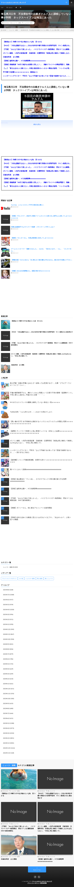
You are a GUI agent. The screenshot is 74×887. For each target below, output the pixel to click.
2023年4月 (6, 728)
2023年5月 (6, 723)
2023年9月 (6, 703)
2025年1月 (6, 624)
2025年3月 (6, 614)
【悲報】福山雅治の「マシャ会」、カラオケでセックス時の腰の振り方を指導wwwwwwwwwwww (38, 480)
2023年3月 (6, 733)
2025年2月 (6, 619)
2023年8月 (6, 708)
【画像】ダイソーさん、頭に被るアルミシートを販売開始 (31, 508)
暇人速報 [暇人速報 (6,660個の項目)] (39, 578)
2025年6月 (6, 599)
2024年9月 (6, 644)
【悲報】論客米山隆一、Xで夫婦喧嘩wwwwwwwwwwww (24, 61)
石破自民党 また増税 (11, 57)
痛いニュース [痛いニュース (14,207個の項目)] (49, 578)
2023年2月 (6, 738)
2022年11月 (6, 753)
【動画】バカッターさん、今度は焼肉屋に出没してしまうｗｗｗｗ (32, 238)
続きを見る (37, 124)
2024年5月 (6, 664)
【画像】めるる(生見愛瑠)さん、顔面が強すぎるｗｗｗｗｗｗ (30, 271)
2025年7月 (6, 594)
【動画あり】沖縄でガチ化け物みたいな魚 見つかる (22, 42)
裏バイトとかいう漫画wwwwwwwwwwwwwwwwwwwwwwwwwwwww (35, 469)
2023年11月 (6, 693)
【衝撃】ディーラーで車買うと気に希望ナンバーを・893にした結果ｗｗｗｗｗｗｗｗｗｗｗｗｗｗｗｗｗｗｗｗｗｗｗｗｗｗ (41, 432)
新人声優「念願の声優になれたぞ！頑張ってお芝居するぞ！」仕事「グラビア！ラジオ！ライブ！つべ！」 (40, 384)
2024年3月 (6, 674)
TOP (2, 7)
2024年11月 (6, 634)
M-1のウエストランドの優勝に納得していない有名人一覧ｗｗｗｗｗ (35, 402)
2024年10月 (6, 639)
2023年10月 (6, 698)
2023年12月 (6, 688)
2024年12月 (6, 629)
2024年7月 (6, 654)
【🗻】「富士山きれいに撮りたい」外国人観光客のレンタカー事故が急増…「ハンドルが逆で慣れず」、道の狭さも (37, 68)
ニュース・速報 (16, 22)
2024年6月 (6, 659)
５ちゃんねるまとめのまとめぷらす (42, 881)
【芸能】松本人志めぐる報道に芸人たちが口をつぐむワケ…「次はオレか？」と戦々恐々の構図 (40, 518)
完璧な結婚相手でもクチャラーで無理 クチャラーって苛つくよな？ (33, 227)
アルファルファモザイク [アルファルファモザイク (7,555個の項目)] (9, 578)
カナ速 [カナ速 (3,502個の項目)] (21, 578)
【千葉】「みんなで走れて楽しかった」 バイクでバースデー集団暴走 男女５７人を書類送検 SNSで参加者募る (37, 49)
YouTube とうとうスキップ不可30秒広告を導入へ (27, 205)
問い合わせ (9, 7)
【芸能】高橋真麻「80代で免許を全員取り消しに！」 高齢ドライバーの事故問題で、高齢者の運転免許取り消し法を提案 (37, 64)
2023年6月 (6, 718)
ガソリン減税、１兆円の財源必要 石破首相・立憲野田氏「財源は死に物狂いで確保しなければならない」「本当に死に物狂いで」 (37, 53)
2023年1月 (6, 743)
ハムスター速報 (28, 22)
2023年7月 (6, 713)
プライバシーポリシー (33, 883)
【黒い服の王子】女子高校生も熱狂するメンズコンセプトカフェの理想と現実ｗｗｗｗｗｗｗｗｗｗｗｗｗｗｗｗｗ (41, 422)
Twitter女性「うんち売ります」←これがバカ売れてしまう (31, 412)
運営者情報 (43, 883)
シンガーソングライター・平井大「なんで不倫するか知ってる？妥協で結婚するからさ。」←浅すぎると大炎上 (37, 76)
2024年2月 (6, 679)
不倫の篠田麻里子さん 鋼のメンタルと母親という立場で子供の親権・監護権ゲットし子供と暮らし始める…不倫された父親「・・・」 (41, 394)
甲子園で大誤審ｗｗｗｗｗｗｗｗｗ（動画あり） (21, 72)
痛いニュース (51, 790)
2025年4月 (6, 609)
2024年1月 (6, 683)
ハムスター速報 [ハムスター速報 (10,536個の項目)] (30, 578)
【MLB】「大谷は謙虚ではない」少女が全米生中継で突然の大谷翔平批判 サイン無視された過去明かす (37, 45)
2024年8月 (6, 649)
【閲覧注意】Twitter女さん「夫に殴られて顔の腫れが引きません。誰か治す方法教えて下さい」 (42, 260)
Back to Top (37, 870)
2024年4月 (6, 669)
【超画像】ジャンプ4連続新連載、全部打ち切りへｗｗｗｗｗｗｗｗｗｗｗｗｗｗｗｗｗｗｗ (41, 461)
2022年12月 (6, 748)
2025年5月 (6, 604)
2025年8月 (6, 590)
